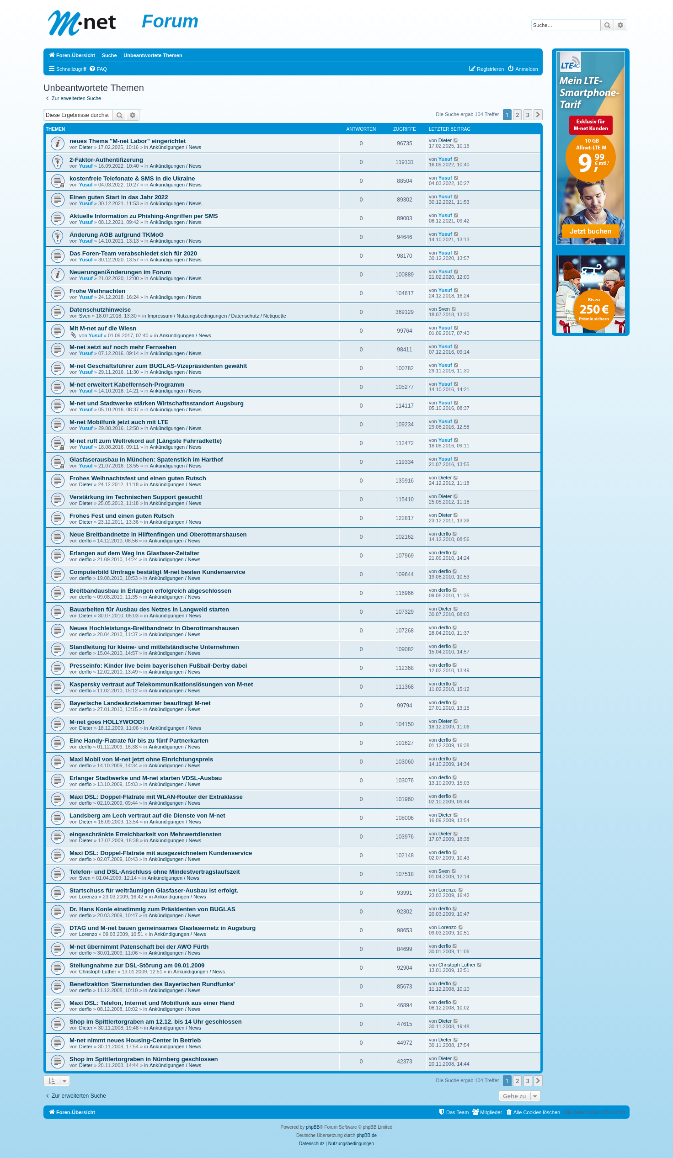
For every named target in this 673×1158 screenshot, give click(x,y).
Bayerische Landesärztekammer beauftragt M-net (140, 703)
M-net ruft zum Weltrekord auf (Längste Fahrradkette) (145, 440)
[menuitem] (98, 69)
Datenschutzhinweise (100, 309)
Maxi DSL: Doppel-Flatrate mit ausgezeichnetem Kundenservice (160, 853)
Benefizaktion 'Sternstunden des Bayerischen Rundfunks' (152, 984)
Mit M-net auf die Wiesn (102, 328)
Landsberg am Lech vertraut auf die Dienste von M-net (147, 815)
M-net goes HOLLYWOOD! (106, 721)
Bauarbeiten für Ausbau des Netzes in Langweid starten (149, 609)
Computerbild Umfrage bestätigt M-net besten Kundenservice (157, 571)
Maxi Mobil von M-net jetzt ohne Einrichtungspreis (141, 759)
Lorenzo (88, 896)
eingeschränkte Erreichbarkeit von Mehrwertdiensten (145, 834)
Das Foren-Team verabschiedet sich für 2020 (133, 253)
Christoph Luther (97, 971)
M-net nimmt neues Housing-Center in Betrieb (135, 1040)
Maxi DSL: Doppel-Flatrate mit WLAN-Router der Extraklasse (156, 796)
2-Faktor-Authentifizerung (106, 159)
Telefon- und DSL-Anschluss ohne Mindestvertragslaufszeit (154, 871)
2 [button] (517, 115)
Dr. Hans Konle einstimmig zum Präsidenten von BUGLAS (152, 909)
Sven (85, 316)
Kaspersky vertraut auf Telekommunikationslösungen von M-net (161, 684)
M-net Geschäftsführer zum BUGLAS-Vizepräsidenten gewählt (158, 365)
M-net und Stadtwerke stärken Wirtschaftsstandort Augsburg (156, 403)
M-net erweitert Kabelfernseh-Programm (126, 384)
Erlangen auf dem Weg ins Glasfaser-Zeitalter (134, 553)
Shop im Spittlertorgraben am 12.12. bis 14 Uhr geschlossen (155, 1021)
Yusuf (86, 166)
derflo (85, 540)
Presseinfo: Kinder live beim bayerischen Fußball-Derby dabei (158, 665)
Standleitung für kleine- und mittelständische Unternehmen (154, 646)
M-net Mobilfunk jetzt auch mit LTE (119, 422)
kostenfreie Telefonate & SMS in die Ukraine (132, 178)
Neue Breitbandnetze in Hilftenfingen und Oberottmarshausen (158, 534)
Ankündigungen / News (175, 147)
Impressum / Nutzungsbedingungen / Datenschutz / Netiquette (217, 316)
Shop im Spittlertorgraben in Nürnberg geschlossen (143, 1059)
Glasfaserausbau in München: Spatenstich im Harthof (146, 459)
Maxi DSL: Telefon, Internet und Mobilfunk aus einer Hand (152, 1002)
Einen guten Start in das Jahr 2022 (118, 197)
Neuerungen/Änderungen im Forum (120, 272)
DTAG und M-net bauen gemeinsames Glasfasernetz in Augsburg (162, 927)
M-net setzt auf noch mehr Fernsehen (122, 347)
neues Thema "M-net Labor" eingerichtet (127, 141)
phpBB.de (367, 1135)
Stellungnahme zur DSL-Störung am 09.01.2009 (136, 965)
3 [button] (527, 115)
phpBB (313, 1127)
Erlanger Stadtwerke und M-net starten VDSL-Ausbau (145, 778)
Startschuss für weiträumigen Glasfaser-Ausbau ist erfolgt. (153, 890)
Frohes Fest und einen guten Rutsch (121, 515)
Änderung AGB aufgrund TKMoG (116, 234)
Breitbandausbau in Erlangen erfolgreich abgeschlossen (150, 590)
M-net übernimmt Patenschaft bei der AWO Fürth (138, 946)
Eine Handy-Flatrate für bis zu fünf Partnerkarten (138, 740)
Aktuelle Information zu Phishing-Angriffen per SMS (143, 215)
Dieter (85, 147)
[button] (538, 114)
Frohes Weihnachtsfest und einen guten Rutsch (137, 478)
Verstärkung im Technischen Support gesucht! (136, 497)
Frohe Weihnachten (97, 290)
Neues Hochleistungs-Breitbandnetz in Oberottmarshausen (154, 628)
